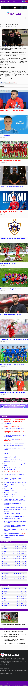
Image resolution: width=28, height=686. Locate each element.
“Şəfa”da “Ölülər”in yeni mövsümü (13, 631)
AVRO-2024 (2, 673)
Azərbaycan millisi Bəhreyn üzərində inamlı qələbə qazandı (14, 640)
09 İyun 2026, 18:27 (4, 366)
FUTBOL (14, 26)
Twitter (22, 1)
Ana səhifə (2, 683)
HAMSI (25, 610)
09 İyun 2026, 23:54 (4, 162)
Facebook (24, 1)
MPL (6, 670)
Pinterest (27, 1)
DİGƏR (7, 673)
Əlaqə (8, 1)
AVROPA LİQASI (17, 671)
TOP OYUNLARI (11, 670)
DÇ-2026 (23, 671)
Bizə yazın (13, 1)
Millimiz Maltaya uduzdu (10, 636)
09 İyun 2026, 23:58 (4, 137)
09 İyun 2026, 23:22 (4, 214)
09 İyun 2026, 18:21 (4, 394)
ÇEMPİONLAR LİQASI (8, 671)
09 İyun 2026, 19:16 (4, 341)
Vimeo (6, 664)
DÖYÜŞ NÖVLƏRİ (19, 670)
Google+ (25, 1)
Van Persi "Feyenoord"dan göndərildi (14, 643)
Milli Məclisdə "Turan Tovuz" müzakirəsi (15, 634)
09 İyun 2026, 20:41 (4, 290)
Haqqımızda (2, 1)
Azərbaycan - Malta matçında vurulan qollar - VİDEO (13, 624)
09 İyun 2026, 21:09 (4, 265)
